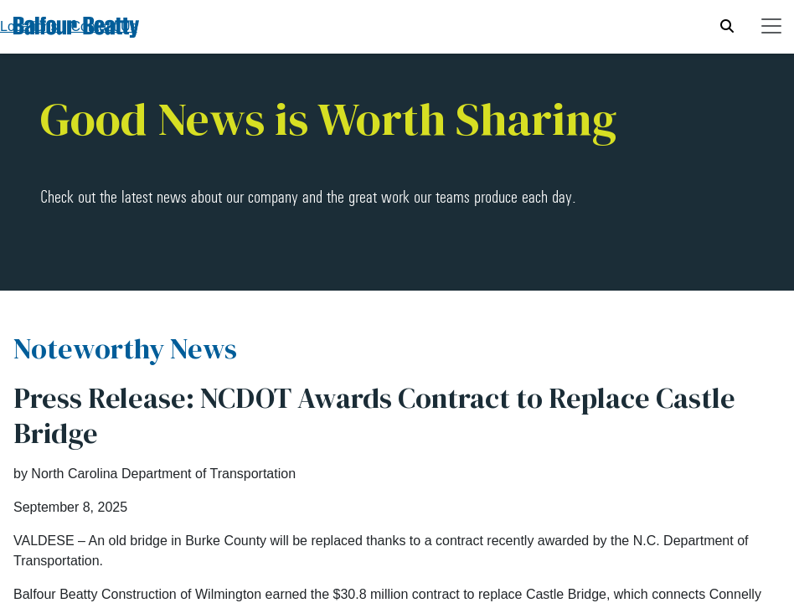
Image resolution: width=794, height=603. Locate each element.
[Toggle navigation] (771, 26)
